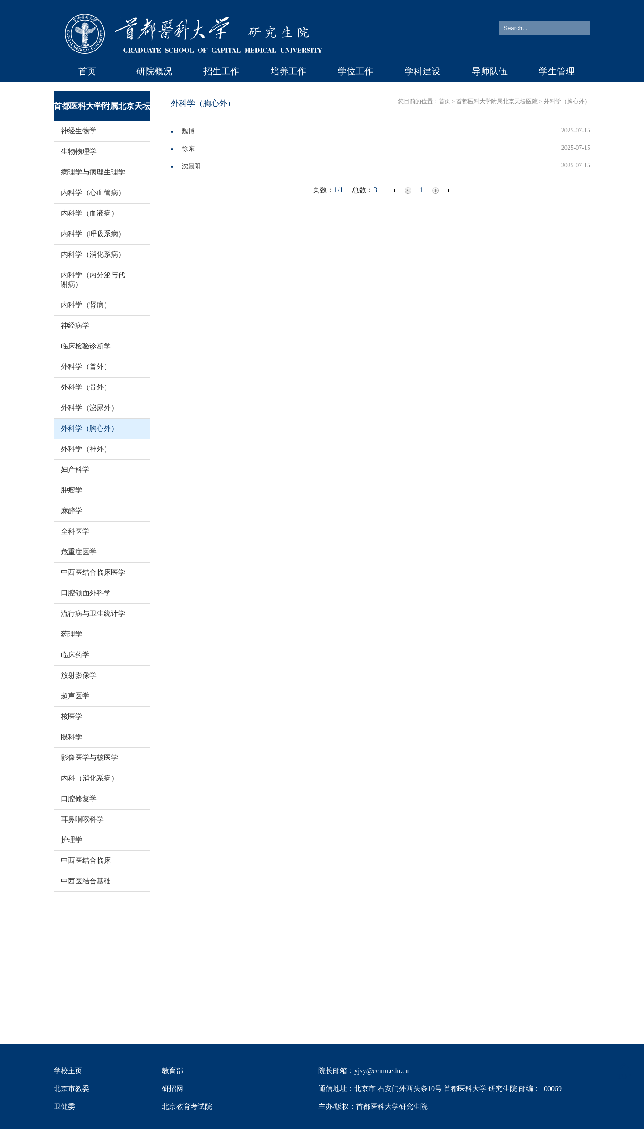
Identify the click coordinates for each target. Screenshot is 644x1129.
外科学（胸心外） (89, 428)
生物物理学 (79, 151)
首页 (87, 71)
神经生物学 (79, 131)
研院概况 (154, 71)
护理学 (71, 840)
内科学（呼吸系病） (93, 234)
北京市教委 (71, 1088)
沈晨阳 (191, 166)
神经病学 (75, 325)
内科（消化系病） (89, 778)
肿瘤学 (71, 490)
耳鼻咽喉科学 (82, 819)
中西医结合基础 (86, 881)
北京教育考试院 (187, 1106)
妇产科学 (75, 469)
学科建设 (423, 71)
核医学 (71, 716)
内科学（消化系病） (93, 254)
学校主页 (68, 1070)
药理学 (71, 634)
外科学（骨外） (86, 387)
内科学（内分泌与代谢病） (93, 279)
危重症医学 (79, 552)
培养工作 (288, 71)
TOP (624, 1071)
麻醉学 (71, 510)
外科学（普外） (86, 366)
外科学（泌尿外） (89, 408)
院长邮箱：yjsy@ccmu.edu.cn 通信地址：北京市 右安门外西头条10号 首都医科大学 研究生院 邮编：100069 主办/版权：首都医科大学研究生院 (440, 1088)
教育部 (172, 1070)
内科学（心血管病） (93, 192)
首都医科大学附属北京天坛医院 (497, 101)
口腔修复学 (79, 798)
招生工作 (221, 71)
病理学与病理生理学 (93, 172)
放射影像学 (79, 675)
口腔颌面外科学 (86, 593)
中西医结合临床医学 (93, 572)
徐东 (188, 148)
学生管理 (557, 71)
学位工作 (355, 71)
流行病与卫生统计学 (93, 613)
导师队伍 (490, 71)
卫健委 (64, 1106)
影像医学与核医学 (89, 757)
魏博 (188, 131)
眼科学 (71, 737)
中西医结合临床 (86, 860)
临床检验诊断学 (86, 346)
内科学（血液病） (89, 213)
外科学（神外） (86, 449)
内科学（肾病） (86, 305)
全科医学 (75, 531)
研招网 (172, 1088)
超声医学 (75, 696)
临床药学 (75, 654)
